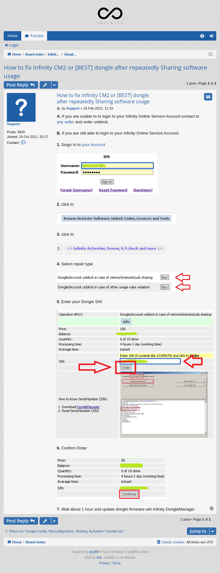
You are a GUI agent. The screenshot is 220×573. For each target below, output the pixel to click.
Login (13, 45)
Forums (37, 36)
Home (12, 36)
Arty (99, 557)
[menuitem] (202, 36)
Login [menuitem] (213, 37)
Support (13, 124)
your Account (93, 144)
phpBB (94, 552)
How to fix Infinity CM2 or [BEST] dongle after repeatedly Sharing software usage (105, 71)
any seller (65, 122)
